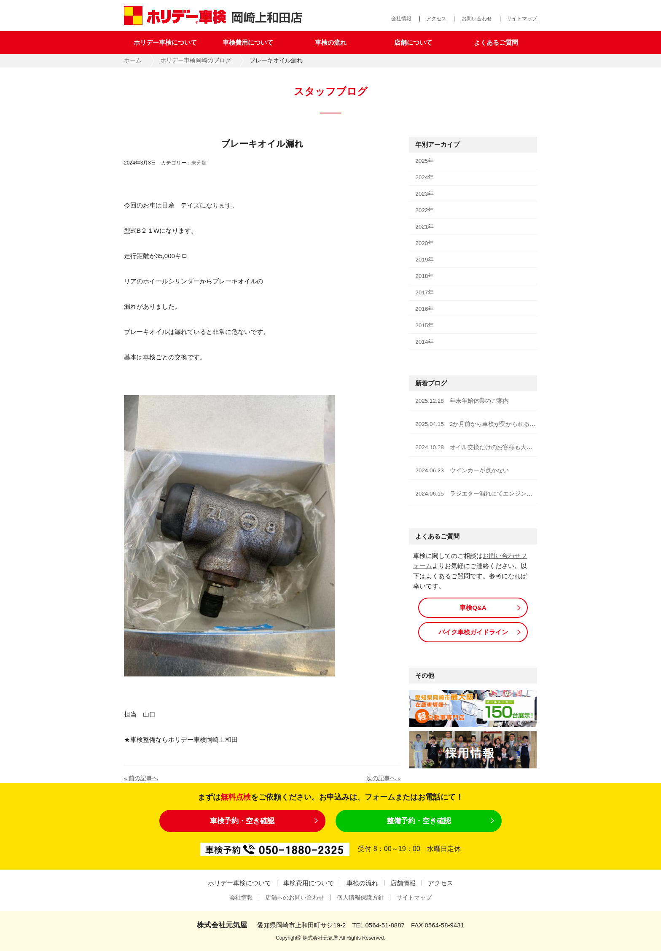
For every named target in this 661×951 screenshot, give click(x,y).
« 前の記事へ (141, 778)
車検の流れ (331, 42)
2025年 (424, 161)
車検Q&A (472, 607)
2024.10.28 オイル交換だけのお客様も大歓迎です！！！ (491, 447)
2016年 (424, 309)
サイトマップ (522, 19)
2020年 (424, 243)
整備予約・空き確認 (419, 820)
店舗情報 (403, 882)
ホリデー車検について (165, 42)
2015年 (424, 325)
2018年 (424, 276)
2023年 (424, 194)
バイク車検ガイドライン (473, 632)
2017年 (424, 292)
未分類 (199, 163)
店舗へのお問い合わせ (294, 897)
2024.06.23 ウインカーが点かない (462, 470)
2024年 (424, 177)
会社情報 (401, 19)
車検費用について (248, 42)
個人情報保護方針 (360, 897)
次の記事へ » (383, 778)
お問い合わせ (477, 19)
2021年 (424, 227)
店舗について (413, 42)
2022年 (424, 210)
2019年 (424, 259)
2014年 (424, 342)
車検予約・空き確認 (242, 820)
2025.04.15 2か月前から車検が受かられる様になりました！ (496, 424)
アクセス (436, 19)
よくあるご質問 (496, 42)
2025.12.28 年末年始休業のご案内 (462, 401)
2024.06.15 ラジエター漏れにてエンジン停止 (476, 493)
